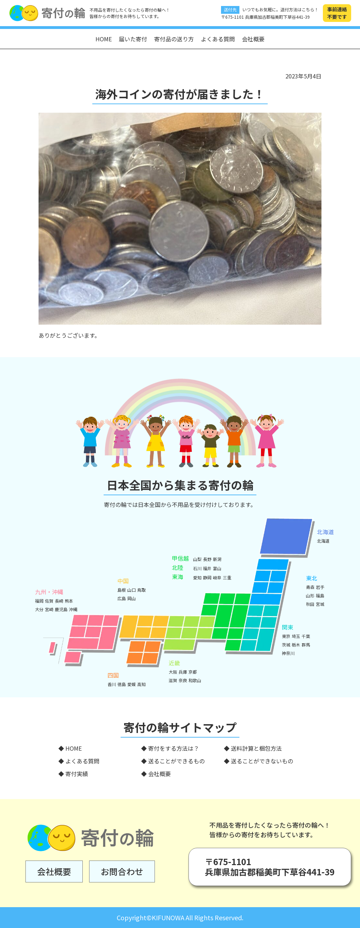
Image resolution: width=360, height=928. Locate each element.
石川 (197, 568)
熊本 (69, 601)
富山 (217, 568)
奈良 (183, 680)
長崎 (59, 601)
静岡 (207, 577)
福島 (320, 595)
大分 (39, 609)
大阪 (173, 672)
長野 (207, 559)
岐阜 (217, 577)
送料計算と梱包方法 (256, 748)
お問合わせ (122, 871)
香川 (112, 684)
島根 (121, 590)
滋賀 (173, 680)
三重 (227, 577)
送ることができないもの (262, 761)
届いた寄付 (133, 39)
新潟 (217, 559)
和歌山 (194, 680)
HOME (103, 39)
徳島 (121, 684)
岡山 (131, 598)
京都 (192, 672)
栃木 (296, 645)
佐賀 (49, 601)
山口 (131, 590)
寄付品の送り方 (174, 39)
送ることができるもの (176, 761)
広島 (121, 598)
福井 (207, 568)
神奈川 (288, 653)
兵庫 (183, 672)
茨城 (286, 645)
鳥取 (141, 590)
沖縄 (73, 609)
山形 (310, 595)
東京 (286, 636)
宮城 (320, 604)
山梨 (197, 559)
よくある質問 (218, 39)
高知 (141, 684)
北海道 (323, 541)
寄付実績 (76, 773)
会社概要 (253, 39)
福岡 (39, 601)
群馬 (306, 645)
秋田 (310, 604)
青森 (310, 587)
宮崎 (49, 609)
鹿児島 (61, 609)
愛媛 (131, 684)
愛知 (197, 577)
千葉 (306, 636)
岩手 (320, 587)
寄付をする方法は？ (173, 748)
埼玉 (296, 636)
